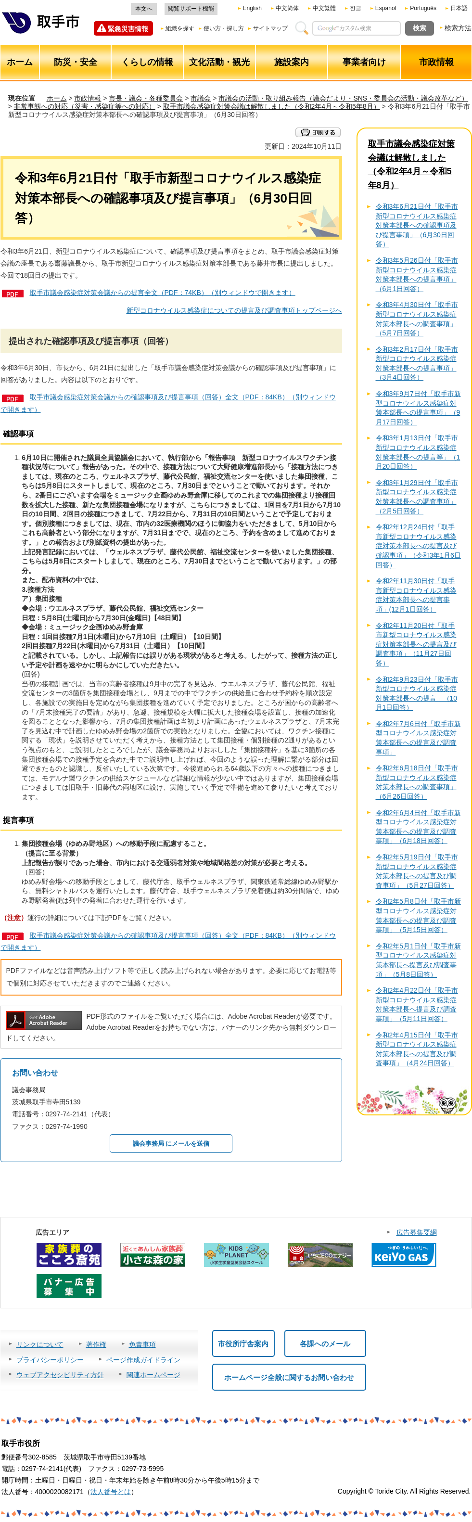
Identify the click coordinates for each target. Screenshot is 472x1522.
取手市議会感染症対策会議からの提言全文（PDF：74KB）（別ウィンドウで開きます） (162, 292)
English (252, 8)
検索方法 (458, 28)
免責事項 (142, 1344)
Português (423, 8)
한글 (355, 8)
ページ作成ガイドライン (143, 1360)
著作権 (96, 1344)
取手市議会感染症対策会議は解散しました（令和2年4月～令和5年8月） (271, 106)
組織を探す (180, 28)
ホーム (57, 98)
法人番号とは (110, 1492)
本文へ (144, 8)
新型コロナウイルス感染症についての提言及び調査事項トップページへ (234, 310)
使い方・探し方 (224, 28)
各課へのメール (325, 1344)
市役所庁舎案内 (243, 1344)
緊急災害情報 (128, 29)
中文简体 (287, 8)
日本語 (459, 8)
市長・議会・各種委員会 (146, 98)
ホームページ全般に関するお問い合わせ (289, 1377)
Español (385, 8)
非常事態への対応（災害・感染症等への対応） (84, 106)
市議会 (201, 98)
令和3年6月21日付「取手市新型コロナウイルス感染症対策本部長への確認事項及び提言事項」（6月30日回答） (417, 225)
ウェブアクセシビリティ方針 (60, 1375)
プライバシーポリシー (50, 1360)
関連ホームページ (153, 1375)
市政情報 (87, 98)
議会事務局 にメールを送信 (171, 1143)
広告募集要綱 (416, 1232)
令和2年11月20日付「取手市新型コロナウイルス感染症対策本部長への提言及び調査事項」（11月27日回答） (416, 644)
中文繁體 (324, 8)
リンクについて (40, 1344)
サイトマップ (270, 28)
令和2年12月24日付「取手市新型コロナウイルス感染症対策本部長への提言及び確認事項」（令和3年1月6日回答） (418, 545)
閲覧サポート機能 (191, 8)
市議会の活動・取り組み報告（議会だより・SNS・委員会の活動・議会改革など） (343, 98)
